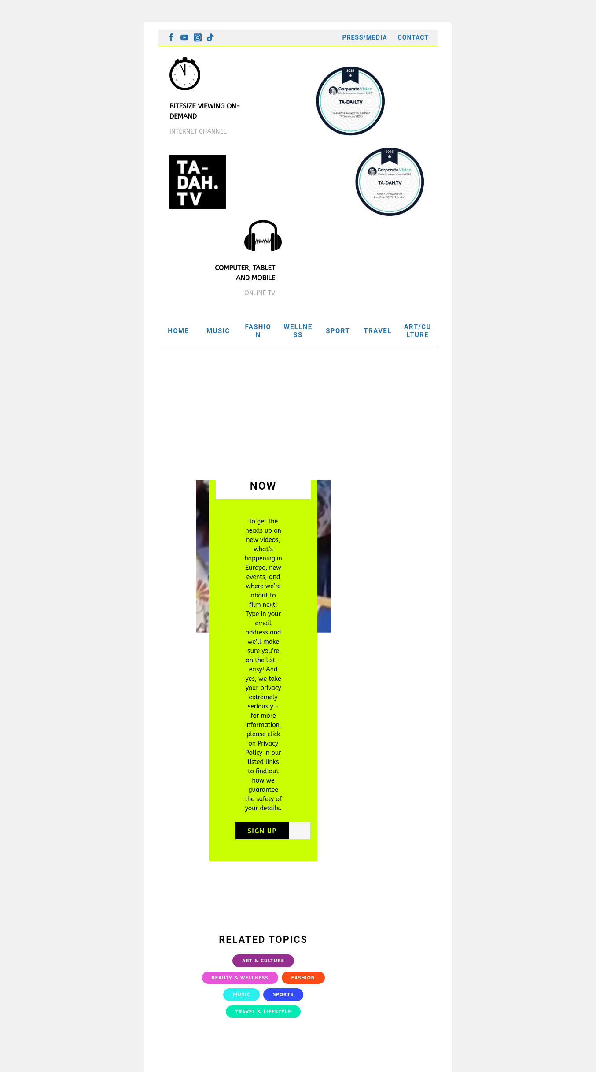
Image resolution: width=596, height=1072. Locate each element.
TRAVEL (378, 331)
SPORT (338, 331)
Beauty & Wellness (240, 979)
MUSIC (218, 331)
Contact (413, 37)
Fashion (303, 979)
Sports (283, 996)
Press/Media (364, 37)
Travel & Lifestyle (263, 1012)
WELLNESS (297, 331)
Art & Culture (263, 962)
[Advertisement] (298, 414)
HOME (178, 331)
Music (241, 996)
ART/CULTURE (417, 331)
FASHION (258, 331)
